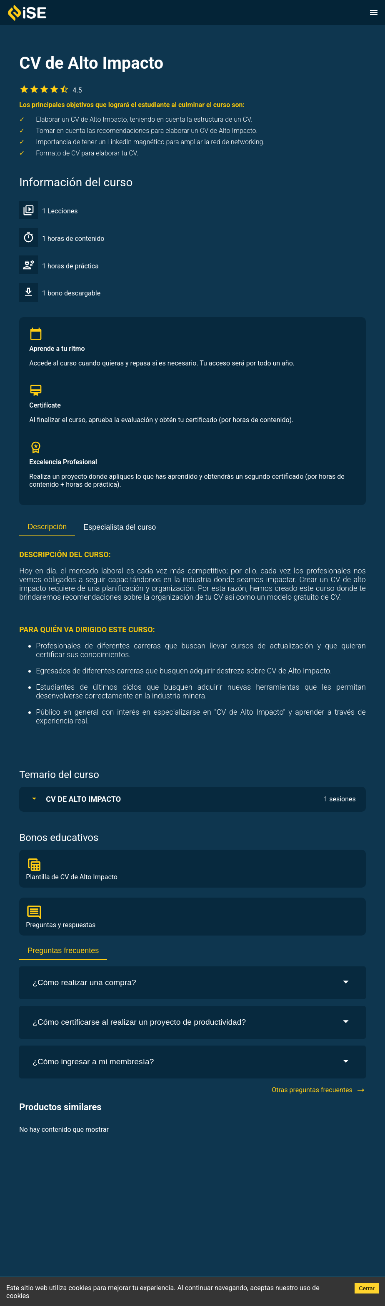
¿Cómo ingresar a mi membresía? (192, 1062)
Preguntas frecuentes (63, 950)
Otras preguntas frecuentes (319, 1090)
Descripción (47, 527)
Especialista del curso (119, 527)
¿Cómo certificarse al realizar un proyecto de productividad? (192, 1022)
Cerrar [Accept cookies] (367, 1288)
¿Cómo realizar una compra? (192, 983)
